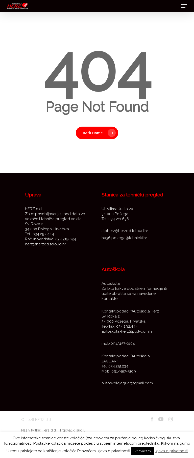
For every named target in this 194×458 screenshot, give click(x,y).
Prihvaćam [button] (142, 451)
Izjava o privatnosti (171, 451)
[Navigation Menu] (184, 6)
